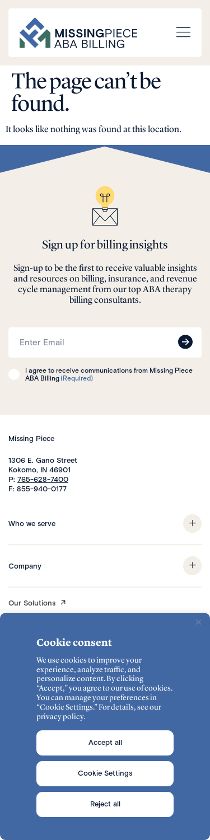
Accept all (105, 742)
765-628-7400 (42, 479)
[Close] (198, 622)
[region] (105, 726)
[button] (192, 523)
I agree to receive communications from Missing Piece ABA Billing (109, 375)
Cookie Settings (105, 773)
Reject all (105, 804)
